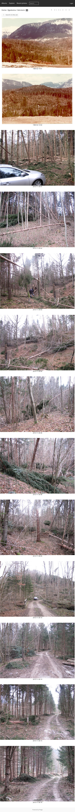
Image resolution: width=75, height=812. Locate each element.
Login (71, 3)
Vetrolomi (21, 10)
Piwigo (41, 810)
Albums (4, 3)
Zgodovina (12, 10)
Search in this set (12, 15)
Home (4, 10)
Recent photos (22, 3)
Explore (12, 3)
